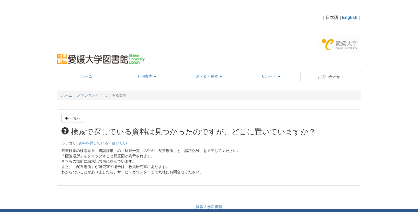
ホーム (66, 95)
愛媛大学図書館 (209, 207)
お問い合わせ (88, 95)
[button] (331, 76)
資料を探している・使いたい (102, 143)
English (349, 17)
